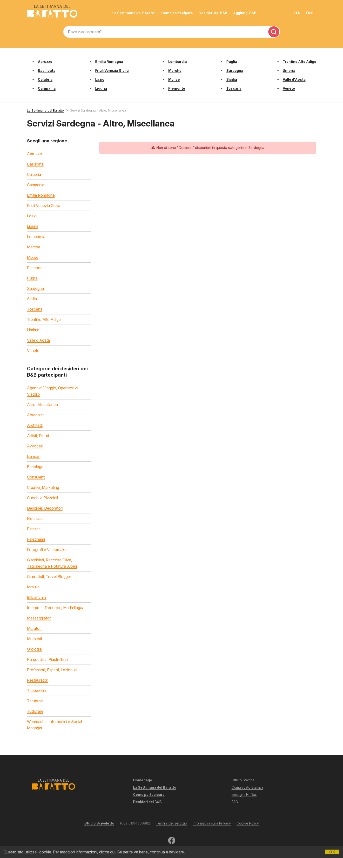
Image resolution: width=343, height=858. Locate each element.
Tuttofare (35, 711)
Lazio (99, 79)
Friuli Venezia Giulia (112, 70)
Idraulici (33, 587)
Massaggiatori (39, 618)
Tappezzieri (37, 690)
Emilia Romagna (109, 62)
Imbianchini (37, 597)
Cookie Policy (248, 823)
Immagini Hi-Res (244, 794)
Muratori (34, 628)
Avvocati (35, 446)
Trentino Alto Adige (299, 62)
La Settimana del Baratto (133, 13)
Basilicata (46, 70)
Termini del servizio (171, 823)
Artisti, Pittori (38, 435)
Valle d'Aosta (294, 79)
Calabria (45, 79)
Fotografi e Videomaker (47, 549)
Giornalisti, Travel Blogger (49, 576)
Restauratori (37, 680)
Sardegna (234, 70)
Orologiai (34, 649)
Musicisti (34, 638)
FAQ (235, 802)
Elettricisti (35, 518)
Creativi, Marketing (43, 487)
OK (332, 852)
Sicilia (231, 79)
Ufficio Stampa (243, 780)
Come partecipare (177, 13)
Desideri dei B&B (213, 13)
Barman (33, 456)
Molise (174, 79)
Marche (175, 70)
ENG (309, 13)
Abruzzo (45, 62)
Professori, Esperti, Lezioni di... (53, 669)
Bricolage (35, 466)
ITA (297, 13)
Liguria (101, 88)
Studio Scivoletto (99, 823)
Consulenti (36, 477)
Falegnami (36, 539)
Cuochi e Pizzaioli (42, 497)
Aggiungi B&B (244, 13)
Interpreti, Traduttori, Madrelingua (55, 607)
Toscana (234, 88)
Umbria (289, 70)
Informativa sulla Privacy (212, 823)
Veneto (289, 88)
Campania (47, 88)
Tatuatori (35, 700)
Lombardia (177, 62)
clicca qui (107, 852)
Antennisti (35, 414)
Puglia (231, 62)
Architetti (35, 425)
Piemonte (176, 88)
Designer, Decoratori (45, 508)
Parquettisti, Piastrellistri (47, 659)
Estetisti (33, 528)
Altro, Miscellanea (42, 404)
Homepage (142, 780)
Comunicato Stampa (247, 787)
